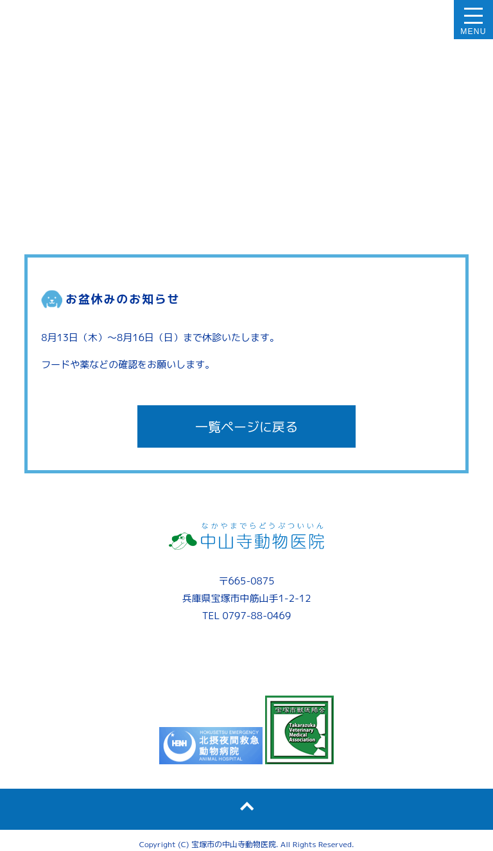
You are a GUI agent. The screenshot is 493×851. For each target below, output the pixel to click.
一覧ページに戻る (246, 426)
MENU (473, 31)
